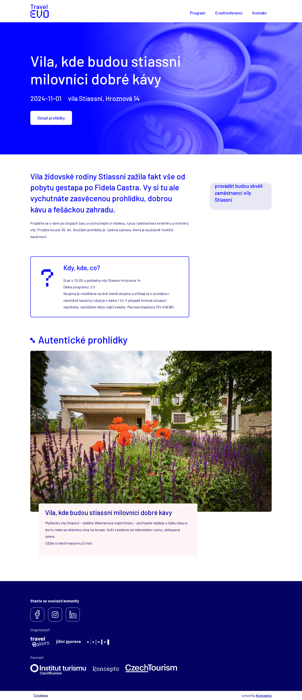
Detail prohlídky (51, 117)
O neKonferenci (228, 12)
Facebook (37, 615)
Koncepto (264, 695)
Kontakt (259, 12)
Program (197, 12)
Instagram (55, 615)
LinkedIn (73, 615)
